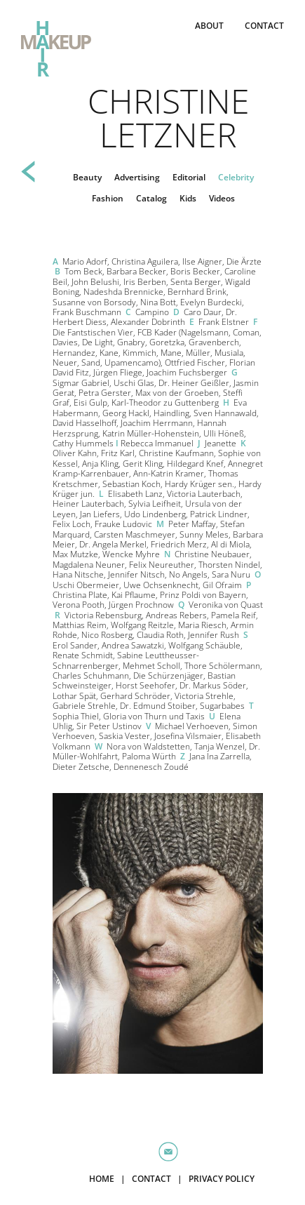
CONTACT (264, 26)
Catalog (151, 198)
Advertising (137, 177)
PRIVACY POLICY (222, 1179)
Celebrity (236, 177)
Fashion (107, 198)
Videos (222, 198)
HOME (101, 1179)
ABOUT (209, 26)
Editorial (188, 177)
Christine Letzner (169, 117)
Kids (187, 198)
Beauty (87, 177)
